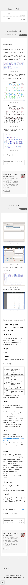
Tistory (12, 581)
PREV (10, 564)
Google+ (22, 583)
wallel (20, 581)
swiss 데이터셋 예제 (7, 14)
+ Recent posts (5, 573)
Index (22, 515)
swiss (12, 164)
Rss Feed (6, 583)
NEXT (17, 564)
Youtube (18, 583)
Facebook (15, 583)
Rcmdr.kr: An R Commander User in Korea (10, 179)
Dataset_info (7, 164)
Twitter (11, 583)
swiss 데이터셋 (6, 18)
